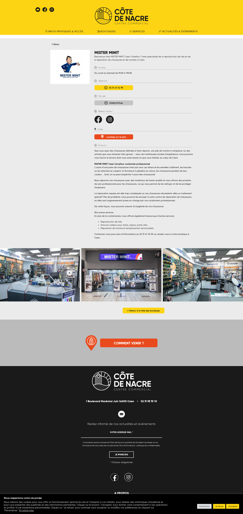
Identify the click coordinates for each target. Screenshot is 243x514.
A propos (121, 493)
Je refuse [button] (219, 506)
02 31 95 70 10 (149, 401)
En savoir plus (26, 510)
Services (137, 31)
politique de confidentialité (148, 445)
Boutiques (106, 31)
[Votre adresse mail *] (121, 433)
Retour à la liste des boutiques (143, 310)
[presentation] (69, 273)
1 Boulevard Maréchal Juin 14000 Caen (110, 401)
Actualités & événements (178, 31)
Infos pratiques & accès (64, 31)
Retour (56, 44)
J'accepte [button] (232, 506)
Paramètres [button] (204, 506)
